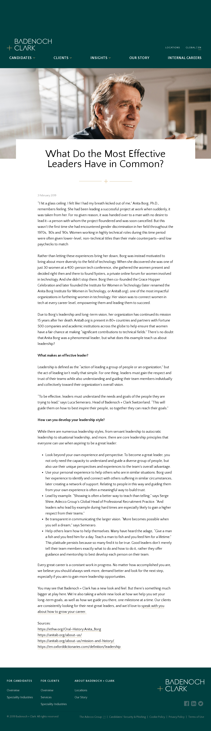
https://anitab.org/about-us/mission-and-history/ (76, 641)
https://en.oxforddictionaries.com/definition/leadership (79, 647)
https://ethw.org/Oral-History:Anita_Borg (69, 629)
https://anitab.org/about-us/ (60, 635)
